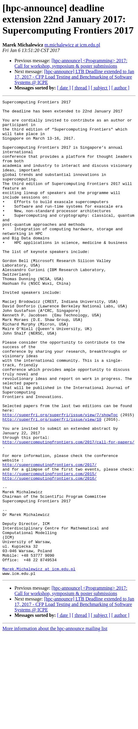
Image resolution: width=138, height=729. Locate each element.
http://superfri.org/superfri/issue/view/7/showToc (60, 478)
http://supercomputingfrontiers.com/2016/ (49, 554)
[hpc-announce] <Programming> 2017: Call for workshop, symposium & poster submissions (70, 63)
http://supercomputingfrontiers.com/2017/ (49, 538)
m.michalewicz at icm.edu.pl (72, 44)
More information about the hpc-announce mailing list (54, 723)
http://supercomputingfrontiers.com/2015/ (49, 549)
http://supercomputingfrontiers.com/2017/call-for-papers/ (68, 511)
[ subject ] (100, 87)
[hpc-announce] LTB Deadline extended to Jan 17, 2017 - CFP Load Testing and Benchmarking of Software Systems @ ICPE (74, 77)
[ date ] (64, 87)
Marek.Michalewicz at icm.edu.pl (38, 663)
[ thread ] (81, 87)
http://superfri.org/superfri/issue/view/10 (51, 483)
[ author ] (120, 87)
